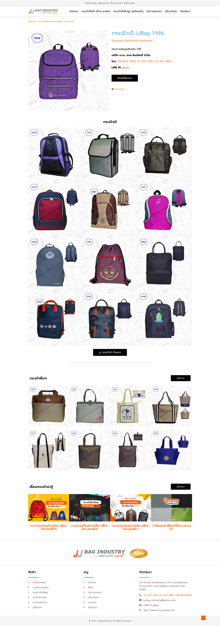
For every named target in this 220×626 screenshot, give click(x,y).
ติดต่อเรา (185, 11)
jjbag (126, 67)
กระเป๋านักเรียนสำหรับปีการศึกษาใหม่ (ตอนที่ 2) (90, 527)
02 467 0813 (163, 61)
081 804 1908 (126, 61)
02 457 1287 (145, 61)
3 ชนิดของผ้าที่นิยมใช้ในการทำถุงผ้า (171, 527)
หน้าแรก (73, 11)
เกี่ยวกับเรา (171, 11)
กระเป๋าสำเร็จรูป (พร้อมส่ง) (128, 11)
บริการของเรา (154, 11)
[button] (125, 78)
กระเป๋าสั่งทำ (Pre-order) (95, 11)
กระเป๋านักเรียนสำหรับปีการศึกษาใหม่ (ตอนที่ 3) (49, 527)
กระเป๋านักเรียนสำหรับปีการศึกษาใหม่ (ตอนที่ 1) (131, 527)
